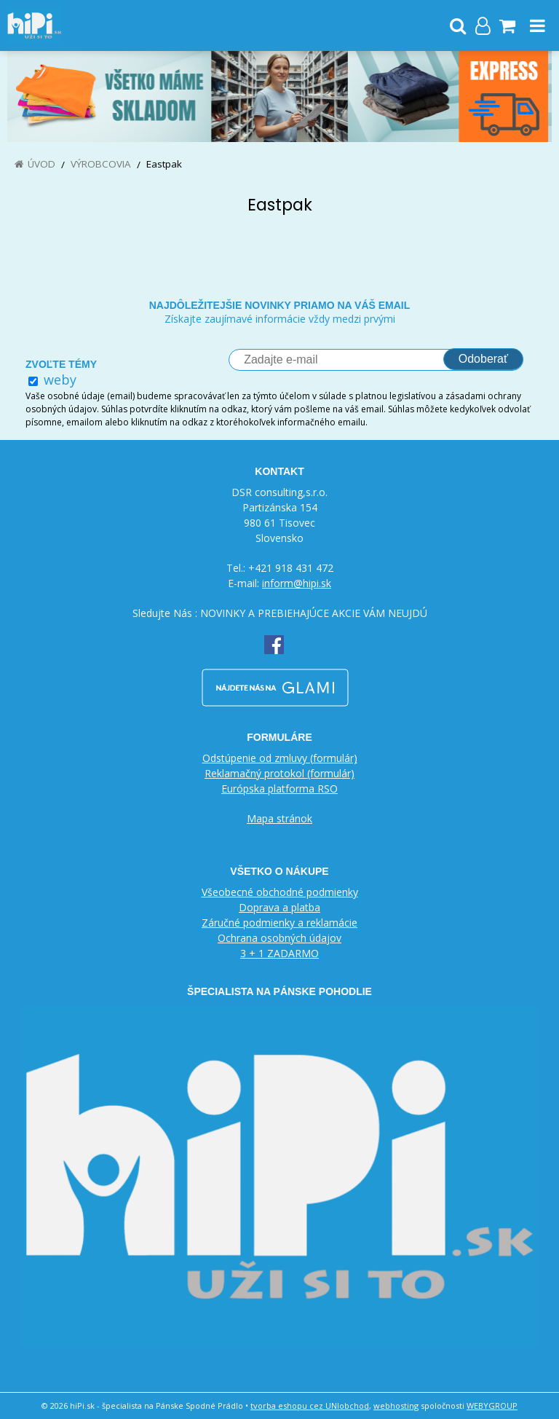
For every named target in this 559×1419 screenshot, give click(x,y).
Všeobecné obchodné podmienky (280, 892)
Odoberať (483, 359)
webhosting (396, 1405)
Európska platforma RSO (279, 788)
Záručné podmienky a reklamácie (279, 922)
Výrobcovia (101, 163)
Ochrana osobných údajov (279, 938)
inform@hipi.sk (296, 583)
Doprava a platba (279, 907)
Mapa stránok (279, 818)
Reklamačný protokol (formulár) (279, 773)
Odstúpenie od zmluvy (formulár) (279, 758)
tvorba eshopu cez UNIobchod (309, 1405)
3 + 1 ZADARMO (279, 953)
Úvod (41, 163)
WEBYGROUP (492, 1405)
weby (60, 379)
